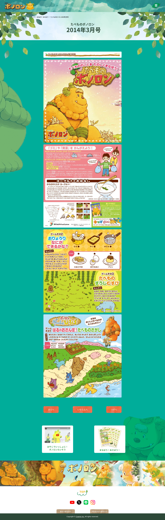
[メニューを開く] (156, 6)
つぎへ (114, 409)
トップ (33, 17)
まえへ (51, 409)
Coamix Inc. (80, 516)
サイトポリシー (65, 511)
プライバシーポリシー (99, 511)
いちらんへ (82, 409)
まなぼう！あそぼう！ (43, 17)
